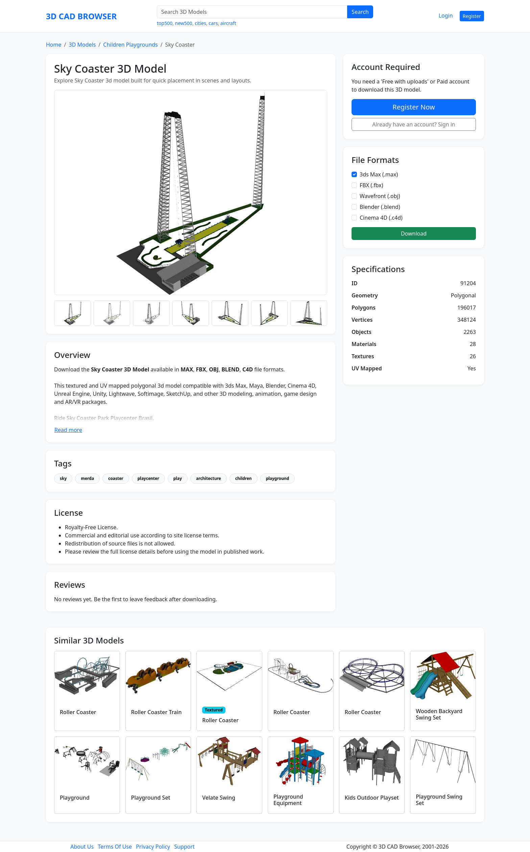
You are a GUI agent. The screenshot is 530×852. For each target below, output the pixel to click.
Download (414, 233)
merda (87, 478)
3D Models (82, 44)
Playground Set (150, 797)
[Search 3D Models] (252, 11)
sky (63, 478)
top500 (164, 23)
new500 (183, 23)
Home (54, 44)
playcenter (148, 478)
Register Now (413, 107)
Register (472, 16)
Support (184, 846)
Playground (75, 797)
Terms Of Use (115, 846)
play (177, 478)
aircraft (228, 23)
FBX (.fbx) (371, 185)
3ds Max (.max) (379, 174)
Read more (68, 430)
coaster (115, 478)
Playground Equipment (288, 800)
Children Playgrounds (130, 44)
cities (200, 23)
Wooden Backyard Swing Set (439, 714)
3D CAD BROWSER (81, 16)
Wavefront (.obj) (380, 196)
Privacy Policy (153, 846)
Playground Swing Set (439, 800)
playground (277, 478)
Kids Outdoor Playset (372, 797)
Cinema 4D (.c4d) (381, 217)
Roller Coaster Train (156, 712)
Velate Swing (218, 797)
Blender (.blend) (380, 207)
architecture (208, 478)
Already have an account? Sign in (413, 124)
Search (360, 12)
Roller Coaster (78, 712)
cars (213, 23)
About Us (82, 846)
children (243, 478)
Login (446, 15)
